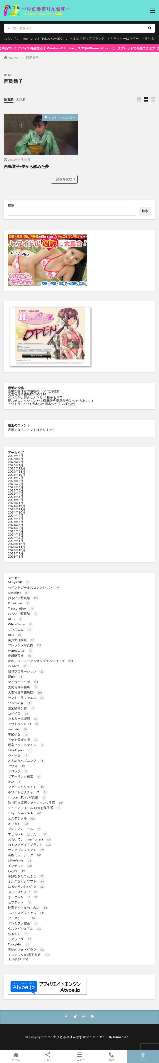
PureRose (19, 603)
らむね (17, 871)
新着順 (8, 99)
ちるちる (147, 38)
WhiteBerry (20, 624)
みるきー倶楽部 (23, 719)
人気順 (21, 99)
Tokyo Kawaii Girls (54, 38)
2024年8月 (15, 519)
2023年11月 (16, 547)
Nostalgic (18, 593)
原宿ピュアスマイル (26, 745)
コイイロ (18, 713)
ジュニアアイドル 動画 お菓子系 (35, 808)
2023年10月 (16, 550)
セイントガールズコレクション (34, 587)
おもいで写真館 (23, 598)
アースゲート (21, 918)
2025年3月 (15, 497)
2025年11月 (16, 471)
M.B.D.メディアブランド (87, 38)
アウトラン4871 (23, 724)
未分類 (12, 959)
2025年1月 (15, 503)
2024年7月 (15, 522)
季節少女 (18, 734)
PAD (15, 782)
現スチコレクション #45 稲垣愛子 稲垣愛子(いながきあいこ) (50, 401)
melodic (18, 729)
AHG (15, 619)
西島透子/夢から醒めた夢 (26, 166)
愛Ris (16, 677)
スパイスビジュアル (26, 913)
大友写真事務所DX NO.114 (27, 394)
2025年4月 (15, 493)
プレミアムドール (25, 829)
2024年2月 (15, 538)
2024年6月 (15, 525)
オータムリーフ (23, 897)
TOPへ (143, 1056)
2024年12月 (16, 506)
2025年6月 (15, 487)
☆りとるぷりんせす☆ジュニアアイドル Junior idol (93, 1037)
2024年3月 (15, 534)
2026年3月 (15, 459)
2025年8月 (15, 481)
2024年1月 (15, 541)
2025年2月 (15, 500)
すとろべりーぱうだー (123, 38)
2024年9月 (15, 515)
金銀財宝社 (20, 656)
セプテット (20, 902)
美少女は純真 (21, 640)
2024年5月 (15, 528)
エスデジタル (21, 818)
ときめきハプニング (26, 761)
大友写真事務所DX (25, 692)
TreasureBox (21, 608)
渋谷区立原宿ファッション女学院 (36, 803)
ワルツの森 (20, 703)
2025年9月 (15, 478)
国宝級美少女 (21, 708)
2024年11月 (16, 509)
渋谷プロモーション (26, 671)
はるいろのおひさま (26, 887)
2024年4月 (15, 531)
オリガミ (18, 824)
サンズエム (20, 629)
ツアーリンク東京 (25, 776)
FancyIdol (19, 944)
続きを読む (64, 179)
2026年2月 (15, 462)
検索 (11, 205)
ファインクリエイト (26, 787)
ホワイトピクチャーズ (28, 792)
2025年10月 (16, 475)
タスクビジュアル (25, 928)
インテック (20, 866)
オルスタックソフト (26, 881)
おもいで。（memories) (21, 38)
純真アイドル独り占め (28, 907)
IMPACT (18, 666)
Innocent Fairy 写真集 (27, 797)
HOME (13, 58)
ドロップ (18, 771)
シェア (48, 1056)
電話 (111, 1056)
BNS (15, 635)
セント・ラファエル (26, 698)
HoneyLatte (20, 650)
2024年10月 (16, 512)
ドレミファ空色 (23, 923)
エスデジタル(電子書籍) (29, 955)
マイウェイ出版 (23, 682)
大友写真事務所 (23, 687)
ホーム (16, 1056)
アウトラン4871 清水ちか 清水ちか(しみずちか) (41, 404)
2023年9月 (15, 553)
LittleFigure (20, 750)
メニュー (80, 1056)
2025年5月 (15, 490)
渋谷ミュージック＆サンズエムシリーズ (40, 661)
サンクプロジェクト (26, 850)
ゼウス (17, 766)
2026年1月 (15, 465)
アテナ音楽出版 (23, 740)
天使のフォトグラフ (26, 949)
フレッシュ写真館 (25, 645)
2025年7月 (15, 484)
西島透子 (32, 58)
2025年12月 (16, 468)
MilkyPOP (19, 582)
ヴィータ (18, 755)
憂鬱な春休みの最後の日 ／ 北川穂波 (33, 391)
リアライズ (20, 939)
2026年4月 (15, 456)
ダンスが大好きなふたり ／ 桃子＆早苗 (35, 397)
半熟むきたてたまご (26, 876)
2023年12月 (16, 544)
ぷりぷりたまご (23, 892)
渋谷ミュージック (25, 855)
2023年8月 (15, 556)
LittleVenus (20, 860)
